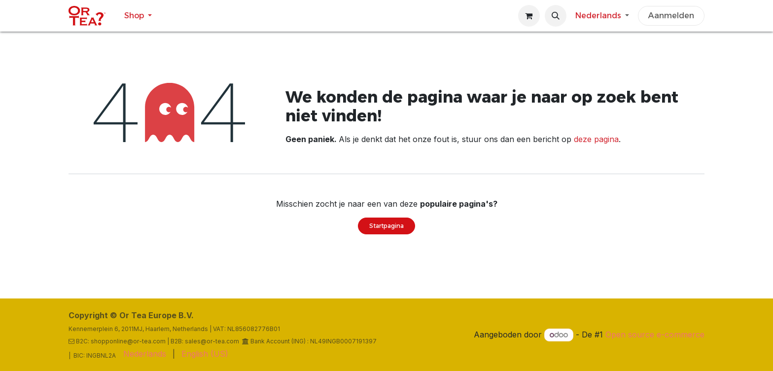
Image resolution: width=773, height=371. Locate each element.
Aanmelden (671, 15)
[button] (555, 16)
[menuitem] (138, 16)
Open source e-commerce (654, 334)
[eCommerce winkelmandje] (529, 16)
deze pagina (596, 139)
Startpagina (386, 225)
